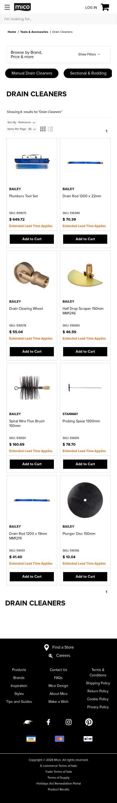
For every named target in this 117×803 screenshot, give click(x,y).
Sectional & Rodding (88, 73)
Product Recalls (58, 789)
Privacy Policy (98, 707)
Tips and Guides (19, 701)
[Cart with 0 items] (108, 7)
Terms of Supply (58, 777)
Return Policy (98, 691)
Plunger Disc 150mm (79, 533)
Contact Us (58, 670)
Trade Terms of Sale (58, 771)
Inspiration (19, 686)
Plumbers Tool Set (23, 196)
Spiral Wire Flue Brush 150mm (27, 423)
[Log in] (87, 7)
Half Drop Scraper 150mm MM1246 (83, 310)
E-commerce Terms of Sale (58, 766)
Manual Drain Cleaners (32, 73)
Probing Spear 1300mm (81, 421)
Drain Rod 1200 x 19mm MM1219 (28, 535)
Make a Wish (58, 701)
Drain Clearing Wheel (26, 308)
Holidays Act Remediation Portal (58, 783)
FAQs (58, 678)
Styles (19, 694)
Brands (19, 678)
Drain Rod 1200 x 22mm (82, 196)
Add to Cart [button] (32, 239)
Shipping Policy (98, 683)
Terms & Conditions (98, 672)
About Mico (58, 694)
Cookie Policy (98, 699)
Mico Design (58, 686)
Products (19, 670)
